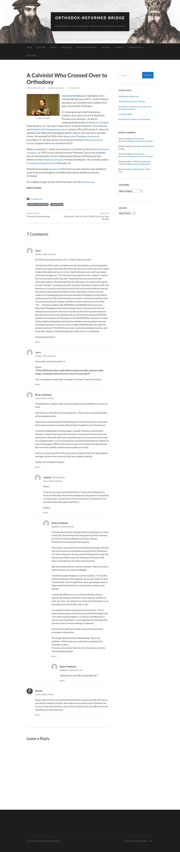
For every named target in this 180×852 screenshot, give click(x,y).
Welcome (41, 47)
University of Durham (38, 143)
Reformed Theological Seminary (54, 129)
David (38, 250)
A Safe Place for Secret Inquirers (132, 101)
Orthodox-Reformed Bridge (90, 17)
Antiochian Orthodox (58, 159)
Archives (105, 47)
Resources (67, 47)
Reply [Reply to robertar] (46, 513)
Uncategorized (37, 199)
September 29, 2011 (36, 88)
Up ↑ (151, 841)
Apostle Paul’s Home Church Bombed (134, 119)
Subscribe (31, 56)
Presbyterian (57, 204)
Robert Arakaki (56, 88)
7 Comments (74, 88)
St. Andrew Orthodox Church (50, 163)
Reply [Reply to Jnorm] (38, 384)
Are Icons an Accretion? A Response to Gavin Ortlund (136, 139)
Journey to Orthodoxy (73, 95)
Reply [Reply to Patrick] (38, 715)
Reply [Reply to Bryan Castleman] (38, 467)
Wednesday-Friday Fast (129, 96)
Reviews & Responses (87, 47)
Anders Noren (140, 841)
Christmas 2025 (125, 114)
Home (29, 47)
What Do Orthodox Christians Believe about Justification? (135, 162)
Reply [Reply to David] (38, 342)
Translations (135, 47)
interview (53, 169)
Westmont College (98, 122)
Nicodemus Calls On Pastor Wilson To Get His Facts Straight (89, 216)
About (54, 47)
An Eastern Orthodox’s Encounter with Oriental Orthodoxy (135, 107)
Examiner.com (88, 181)
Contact (119, 47)
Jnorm (38, 352)
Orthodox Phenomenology (38, 215)
